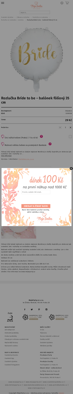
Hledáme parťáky (46, 346)
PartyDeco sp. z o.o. (26, 159)
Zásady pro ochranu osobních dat (17, 339)
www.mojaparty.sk (33, 382)
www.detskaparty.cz (13, 385)
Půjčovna (43, 333)
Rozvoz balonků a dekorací (49, 336)
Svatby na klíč (45, 339)
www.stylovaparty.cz (36, 388)
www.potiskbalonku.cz (58, 385)
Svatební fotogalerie (12, 365)
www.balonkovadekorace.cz (35, 385)
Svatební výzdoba (46, 342)
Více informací (6, 156)
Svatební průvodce (11, 355)
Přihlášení (62, 3)
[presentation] (35, 199)
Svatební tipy (9, 358)
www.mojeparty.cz (16, 382)
